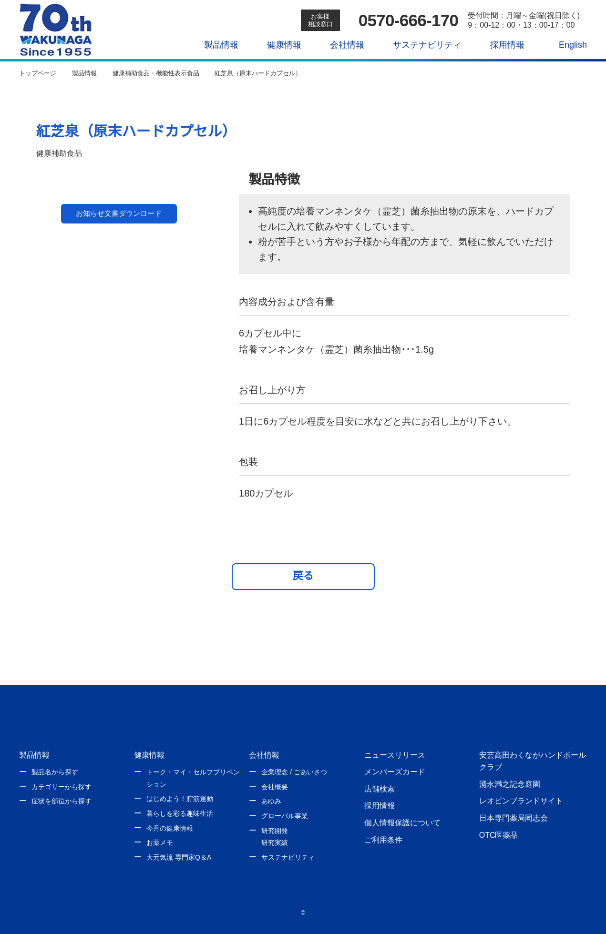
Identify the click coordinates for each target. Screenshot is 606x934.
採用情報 (500, 45)
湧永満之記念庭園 (509, 784)
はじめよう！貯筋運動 (179, 798)
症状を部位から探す (61, 801)
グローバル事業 (284, 816)
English (566, 45)
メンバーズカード (394, 771)
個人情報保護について (402, 822)
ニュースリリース (394, 755)
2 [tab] (145, 346)
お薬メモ (159, 842)
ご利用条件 (383, 839)
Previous (46, 244)
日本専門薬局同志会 (513, 817)
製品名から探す (54, 772)
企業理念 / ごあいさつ (294, 772)
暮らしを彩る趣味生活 (179, 813)
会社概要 (274, 787)
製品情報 (214, 45)
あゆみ (271, 801)
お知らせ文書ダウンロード (119, 384)
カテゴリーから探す (61, 787)
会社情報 (340, 45)
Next (192, 244)
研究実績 (274, 842)
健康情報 (277, 45)
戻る (303, 575)
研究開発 (274, 830)
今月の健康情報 (169, 828)
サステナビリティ (420, 45)
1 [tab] (88, 346)
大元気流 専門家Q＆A (178, 857)
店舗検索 (379, 788)
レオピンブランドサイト (521, 800)
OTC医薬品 (498, 835)
